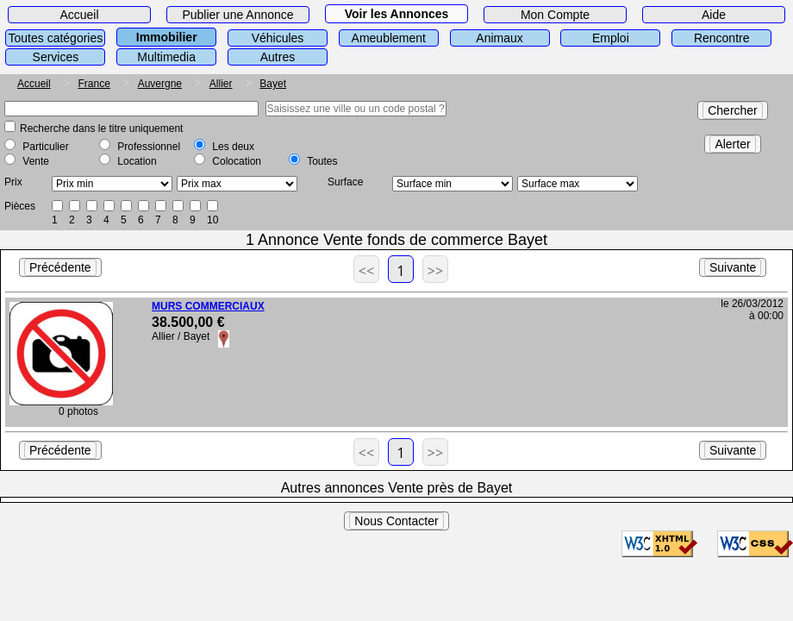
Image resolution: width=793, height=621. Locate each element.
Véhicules (278, 38)
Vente (35, 161)
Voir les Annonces (397, 14)
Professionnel (148, 147)
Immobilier (166, 37)
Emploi (610, 38)
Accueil (78, 15)
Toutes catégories (56, 38)
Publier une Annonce (237, 15)
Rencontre (722, 38)
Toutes (322, 161)
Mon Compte (555, 15)
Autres (277, 57)
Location (136, 161)
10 (212, 220)
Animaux (499, 38)
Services (56, 57)
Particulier (45, 147)
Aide (714, 15)
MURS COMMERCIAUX (208, 306)
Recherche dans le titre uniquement (101, 128)
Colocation (236, 161)
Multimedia (166, 57)
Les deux (233, 147)
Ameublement (389, 38)
